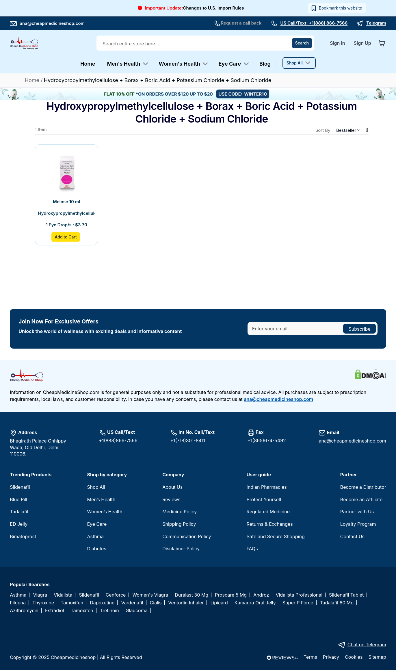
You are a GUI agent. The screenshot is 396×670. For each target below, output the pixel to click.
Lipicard (219, 602)
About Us (172, 487)
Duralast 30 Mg (191, 595)
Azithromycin (24, 610)
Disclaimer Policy (181, 548)
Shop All (96, 487)
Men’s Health (101, 499)
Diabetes (96, 548)
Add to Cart (66, 236)
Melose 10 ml (66, 201)
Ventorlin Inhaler (186, 602)
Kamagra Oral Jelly (255, 602)
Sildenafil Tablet (346, 595)
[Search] (302, 43)
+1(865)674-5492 (267, 440)
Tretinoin (109, 610)
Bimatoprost (23, 536)
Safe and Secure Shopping (276, 536)
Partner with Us (357, 511)
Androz (261, 595)
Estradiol (54, 610)
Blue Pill (18, 499)
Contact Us (352, 536)
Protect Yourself (264, 499)
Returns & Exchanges (270, 524)
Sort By (322, 130)
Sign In (338, 43)
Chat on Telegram (366, 644)
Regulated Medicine (268, 511)
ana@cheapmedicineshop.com (47, 23)
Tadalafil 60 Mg (337, 602)
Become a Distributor (363, 487)
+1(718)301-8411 (187, 440)
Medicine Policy (179, 511)
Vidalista (63, 595)
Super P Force (297, 602)
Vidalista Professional (299, 595)
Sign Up (362, 43)
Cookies (353, 657)
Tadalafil (19, 511)
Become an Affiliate (361, 499)
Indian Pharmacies (267, 487)
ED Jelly (18, 524)
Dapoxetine (102, 602)
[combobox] (206, 43)
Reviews (171, 499)
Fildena (18, 602)
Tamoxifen (72, 602)
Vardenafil (132, 602)
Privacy (331, 657)
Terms (310, 657)
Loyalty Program (358, 524)
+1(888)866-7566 (118, 440)
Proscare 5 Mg (231, 595)
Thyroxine (43, 602)
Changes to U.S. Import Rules (213, 8)
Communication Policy (186, 536)
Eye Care (97, 524)
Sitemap (377, 657)
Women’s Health (104, 511)
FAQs (252, 548)
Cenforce (116, 595)
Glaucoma (137, 610)
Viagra (40, 595)
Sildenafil (20, 487)
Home (33, 80)
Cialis (156, 602)
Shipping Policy (179, 524)
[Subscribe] (359, 329)
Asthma (95, 536)
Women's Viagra (150, 595)
